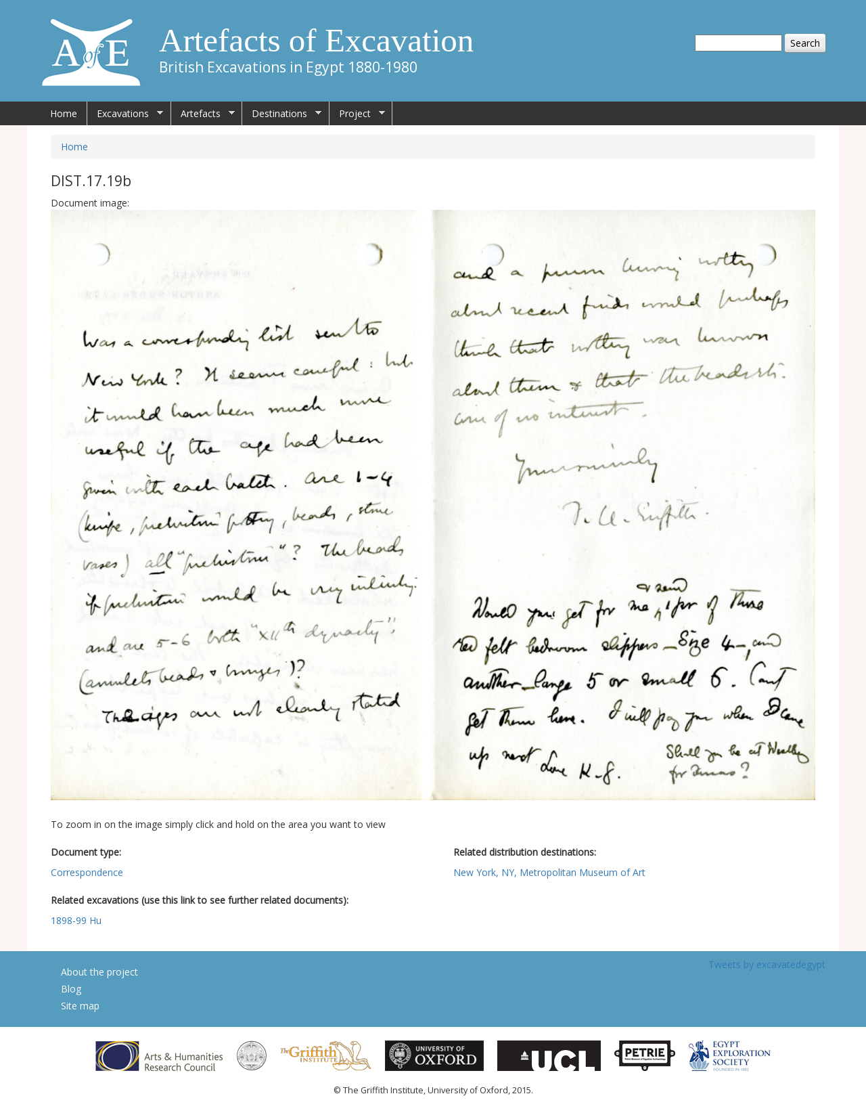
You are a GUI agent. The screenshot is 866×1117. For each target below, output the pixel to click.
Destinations (281, 114)
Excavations (125, 114)
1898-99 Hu (76, 920)
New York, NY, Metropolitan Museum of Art (549, 872)
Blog (71, 988)
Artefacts (203, 114)
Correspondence (87, 872)
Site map (80, 1005)
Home (63, 113)
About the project (99, 971)
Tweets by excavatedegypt (766, 964)
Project (357, 114)
